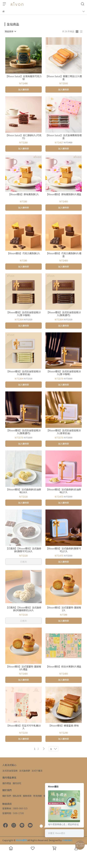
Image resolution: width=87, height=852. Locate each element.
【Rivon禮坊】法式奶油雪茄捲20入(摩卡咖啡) (63, 373)
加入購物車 (23, 89)
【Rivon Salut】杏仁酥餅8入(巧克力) (23, 136)
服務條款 (27, 795)
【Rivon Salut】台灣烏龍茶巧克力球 (23, 77)
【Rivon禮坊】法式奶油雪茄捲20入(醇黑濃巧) (23, 432)
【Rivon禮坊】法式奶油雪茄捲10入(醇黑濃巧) (63, 314)
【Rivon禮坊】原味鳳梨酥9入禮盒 (63, 194)
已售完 (23, 561)
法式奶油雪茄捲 (10, 770)
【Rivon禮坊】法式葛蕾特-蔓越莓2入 (63, 609)
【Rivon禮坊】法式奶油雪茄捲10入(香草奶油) (23, 373)
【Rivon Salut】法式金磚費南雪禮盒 (63, 136)
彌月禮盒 (6, 783)
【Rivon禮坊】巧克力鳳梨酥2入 (23, 253)
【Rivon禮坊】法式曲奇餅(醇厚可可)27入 (63, 550)
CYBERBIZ (67, 840)
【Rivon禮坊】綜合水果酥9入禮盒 (63, 666)
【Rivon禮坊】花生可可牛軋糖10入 (23, 727)
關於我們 (6, 795)
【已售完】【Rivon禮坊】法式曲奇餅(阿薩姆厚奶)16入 (23, 609)
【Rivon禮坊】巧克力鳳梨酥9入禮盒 (63, 255)
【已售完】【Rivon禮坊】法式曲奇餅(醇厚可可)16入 (23, 550)
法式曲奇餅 (24, 770)
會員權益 (47, 795)
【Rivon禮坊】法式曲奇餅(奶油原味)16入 (23, 491)
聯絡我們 (58, 795)
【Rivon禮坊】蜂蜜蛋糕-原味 (63, 725)
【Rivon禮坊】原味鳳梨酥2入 (23, 194)
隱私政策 (17, 795)
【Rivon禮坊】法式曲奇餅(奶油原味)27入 (63, 491)
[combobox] (10, 31)
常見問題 (37, 795)
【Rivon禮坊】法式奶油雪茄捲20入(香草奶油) (63, 432)
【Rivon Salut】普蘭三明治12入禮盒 (63, 77)
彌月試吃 (17, 783)
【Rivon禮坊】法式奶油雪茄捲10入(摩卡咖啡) (23, 314)
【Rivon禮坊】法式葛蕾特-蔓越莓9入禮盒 (23, 668)
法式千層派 (37, 770)
